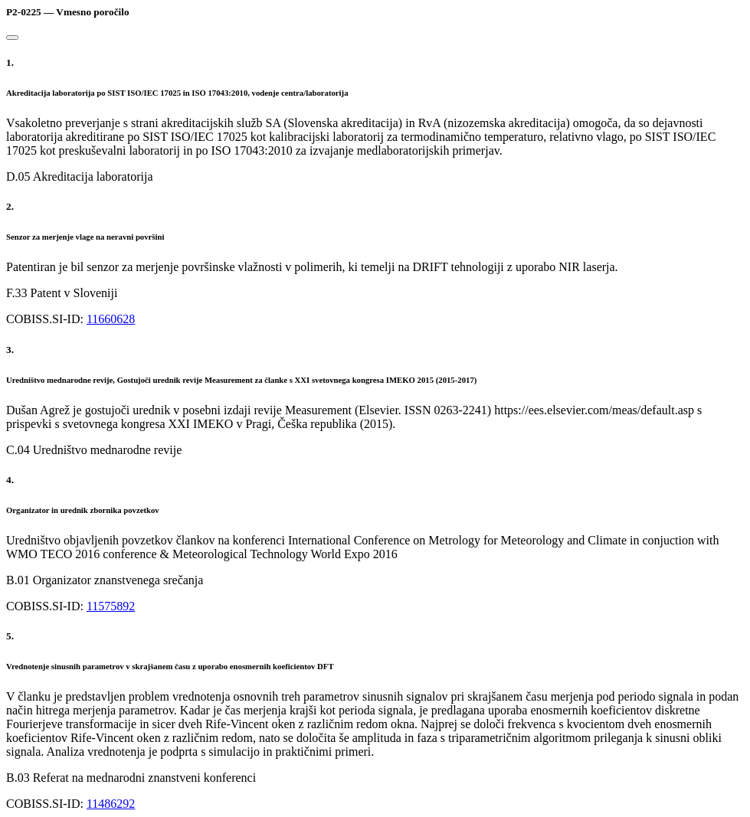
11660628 (111, 318)
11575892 (111, 606)
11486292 (111, 803)
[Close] (12, 37)
